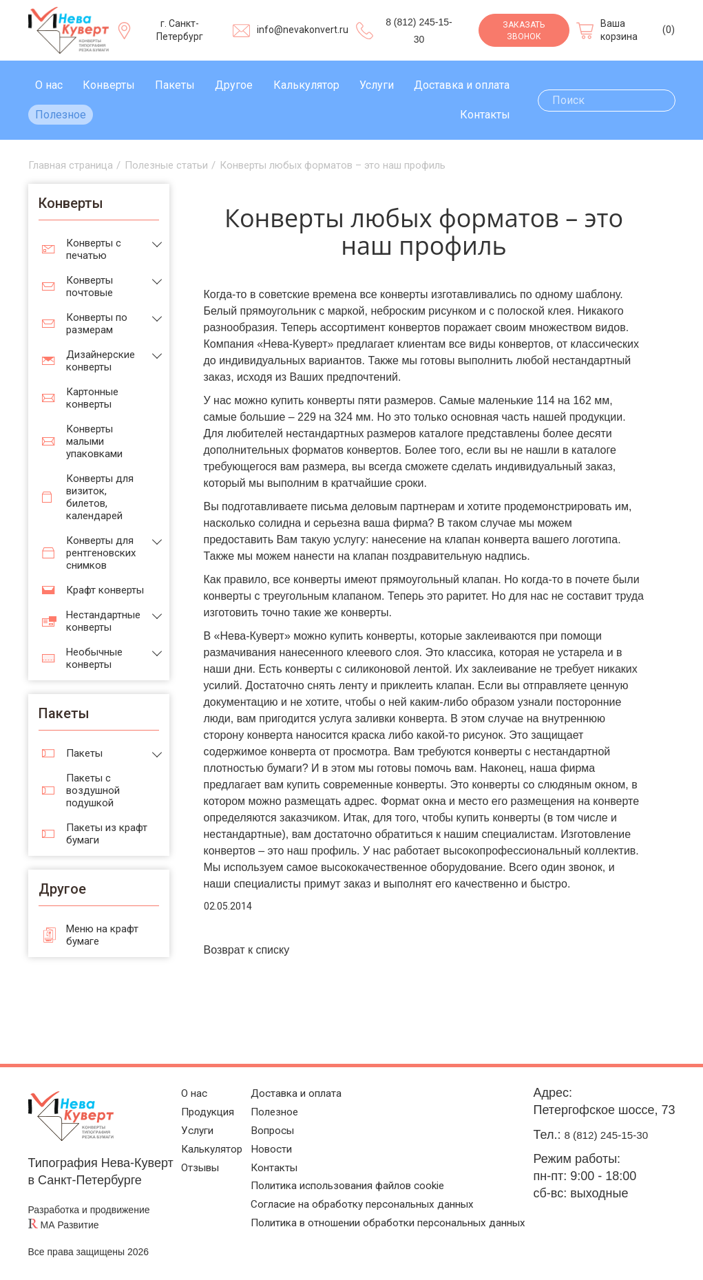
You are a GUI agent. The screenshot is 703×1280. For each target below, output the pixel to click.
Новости (262, 1142)
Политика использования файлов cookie (352, 1184)
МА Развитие (70, 1224)
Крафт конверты (105, 590)
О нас (49, 85)
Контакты (485, 114)
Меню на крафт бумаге (102, 935)
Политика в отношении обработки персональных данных (377, 1236)
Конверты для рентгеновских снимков (101, 552)
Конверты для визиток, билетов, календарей (100, 497)
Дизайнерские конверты (100, 360)
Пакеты (175, 85)
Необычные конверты (94, 658)
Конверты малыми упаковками (94, 441)
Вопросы (263, 1120)
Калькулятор (306, 85)
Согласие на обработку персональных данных (369, 1206)
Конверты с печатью (93, 249)
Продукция (196, 1099)
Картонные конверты (92, 398)
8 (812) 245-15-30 (622, 1135)
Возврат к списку (247, 950)
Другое (234, 85)
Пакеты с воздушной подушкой (93, 790)
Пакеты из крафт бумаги (106, 833)
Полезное (60, 114)
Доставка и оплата (462, 85)
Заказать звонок (524, 30)
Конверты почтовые (89, 286)
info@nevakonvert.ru (302, 29)
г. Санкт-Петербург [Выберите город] (179, 30)
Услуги (376, 85)
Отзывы (188, 1163)
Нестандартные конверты (103, 621)
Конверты (109, 85)
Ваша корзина (619, 30)
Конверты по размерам (96, 323)
